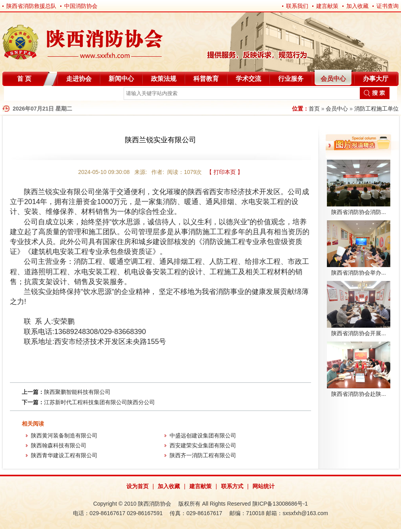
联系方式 (232, 486)
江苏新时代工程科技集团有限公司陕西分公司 (99, 402)
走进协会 (79, 78)
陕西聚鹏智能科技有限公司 (77, 392)
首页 (314, 108)
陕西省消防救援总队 (31, 6)
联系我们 (297, 6)
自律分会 (23, 95)
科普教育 (206, 78)
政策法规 (163, 78)
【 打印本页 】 (224, 172)
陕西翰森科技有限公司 (58, 445)
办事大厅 (375, 78)
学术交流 (248, 78)
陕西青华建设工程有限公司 (64, 455)
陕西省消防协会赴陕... (358, 394)
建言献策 (327, 6)
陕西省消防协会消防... (358, 212)
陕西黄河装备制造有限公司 (64, 435)
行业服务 (291, 78)
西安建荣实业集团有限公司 (203, 445)
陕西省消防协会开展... (358, 333)
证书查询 (387, 6)
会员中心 (333, 78)
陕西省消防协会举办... (358, 272)
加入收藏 (357, 6)
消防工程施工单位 (376, 108)
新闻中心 (121, 78)
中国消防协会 (80, 6)
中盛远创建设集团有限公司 (203, 435)
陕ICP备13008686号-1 (280, 503)
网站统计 (263, 486)
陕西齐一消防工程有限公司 (203, 455)
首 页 (24, 78)
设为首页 (137, 486)
